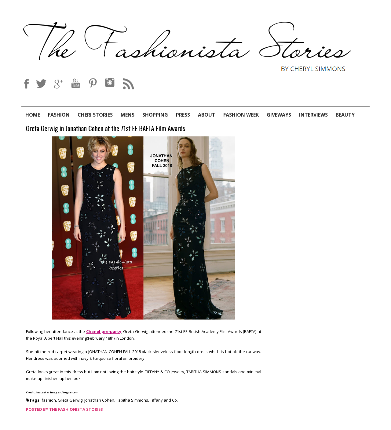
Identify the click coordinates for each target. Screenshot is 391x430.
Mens (127, 114)
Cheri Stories (95, 114)
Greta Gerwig (70, 400)
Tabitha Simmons (132, 400)
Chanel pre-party (103, 331)
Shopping (155, 114)
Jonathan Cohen (99, 400)
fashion (49, 400)
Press (183, 114)
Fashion (59, 114)
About (206, 114)
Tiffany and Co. (164, 400)
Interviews (313, 114)
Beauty (345, 114)
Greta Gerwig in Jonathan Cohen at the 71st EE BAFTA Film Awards (105, 128)
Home (32, 114)
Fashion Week (241, 114)
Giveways (279, 114)
